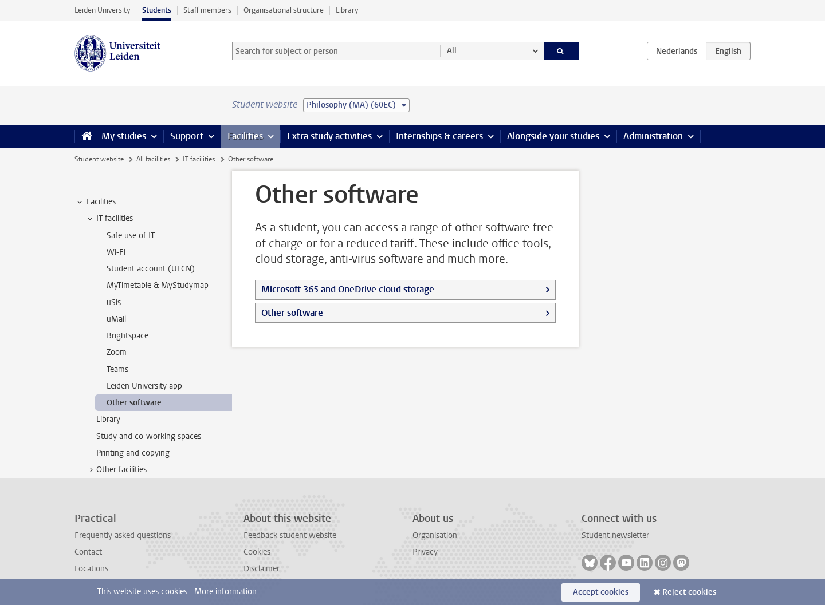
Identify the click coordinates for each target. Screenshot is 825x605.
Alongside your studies (553, 136)
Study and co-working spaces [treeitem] (148, 436)
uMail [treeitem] (116, 319)
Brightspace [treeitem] (127, 335)
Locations (91, 568)
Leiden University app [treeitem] (144, 386)
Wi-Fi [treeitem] (116, 252)
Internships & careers (439, 136)
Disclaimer (261, 568)
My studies (123, 136)
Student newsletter (615, 535)
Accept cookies (600, 592)
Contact (88, 552)
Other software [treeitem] (134, 402)
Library (347, 10)
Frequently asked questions (122, 535)
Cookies (256, 552)
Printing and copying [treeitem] (133, 453)
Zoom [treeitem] (117, 352)
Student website (99, 159)
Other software (292, 313)
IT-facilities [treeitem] (109, 218)
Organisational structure (283, 10)
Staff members (207, 10)
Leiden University (102, 10)
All (452, 50)
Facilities (245, 136)
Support (186, 136)
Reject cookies (689, 592)
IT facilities (199, 159)
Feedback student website (289, 535)
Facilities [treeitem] (95, 202)
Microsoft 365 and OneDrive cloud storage (347, 289)
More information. (226, 591)
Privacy (425, 552)
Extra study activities (329, 136)
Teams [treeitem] (117, 369)
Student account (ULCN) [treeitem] (151, 268)
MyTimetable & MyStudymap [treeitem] (158, 285)
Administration (653, 136)
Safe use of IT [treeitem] (131, 235)
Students (156, 10)
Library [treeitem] (108, 419)
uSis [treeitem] (114, 302)
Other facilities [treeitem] (116, 470)
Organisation (434, 535)
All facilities (153, 159)
